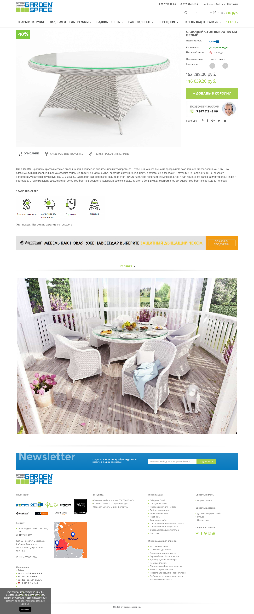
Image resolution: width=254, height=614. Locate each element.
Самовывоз (203, 520)
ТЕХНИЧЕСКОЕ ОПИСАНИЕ (109, 154)
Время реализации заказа (163, 553)
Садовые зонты (110, 22)
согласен (25, 609)
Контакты (232, 4)
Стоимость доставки (160, 550)
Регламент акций (158, 563)
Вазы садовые (140, 22)
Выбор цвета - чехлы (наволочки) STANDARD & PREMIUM (167, 578)
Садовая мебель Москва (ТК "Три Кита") (113, 500)
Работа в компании (159, 510)
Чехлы (232, 22)
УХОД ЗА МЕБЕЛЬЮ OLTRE (64, 154)
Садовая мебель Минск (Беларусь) (110, 507)
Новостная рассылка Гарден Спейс (168, 573)
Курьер (200, 517)
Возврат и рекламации (161, 569)
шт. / (224, 14)
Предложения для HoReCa (163, 507)
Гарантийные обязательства (164, 556)
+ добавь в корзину (212, 93)
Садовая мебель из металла (164, 530)
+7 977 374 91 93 (189, 4)
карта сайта (161, 520)
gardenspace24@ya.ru (214, 4)
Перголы (154, 533)
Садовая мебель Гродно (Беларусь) (111, 503)
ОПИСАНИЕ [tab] (29, 154)
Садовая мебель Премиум (70, 22)
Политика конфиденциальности (166, 566)
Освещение (168, 22)
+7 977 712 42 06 (166, 4)
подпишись (206, 461)
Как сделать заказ (159, 546)
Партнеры (155, 517)
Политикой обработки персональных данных (25, 602)
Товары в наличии (30, 22)
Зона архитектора (159, 513)
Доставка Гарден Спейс (209, 513)
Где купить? (98, 495)
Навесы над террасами (202, 22)
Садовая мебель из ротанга (164, 527)
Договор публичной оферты (164, 560)
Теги (152, 520)
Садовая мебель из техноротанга (167, 523)
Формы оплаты (204, 500)
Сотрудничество (158, 503)
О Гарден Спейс (158, 500)
